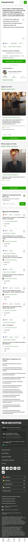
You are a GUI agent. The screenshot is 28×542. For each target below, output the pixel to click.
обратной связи (5, 536)
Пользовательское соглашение (8, 498)
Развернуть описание (7, 57)
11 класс (16, 337)
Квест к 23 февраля (7, 325)
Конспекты (17, 288)
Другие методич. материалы (15, 46)
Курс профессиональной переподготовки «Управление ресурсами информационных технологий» (11, 406)
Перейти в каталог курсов (8, 89)
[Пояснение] (13, 68)
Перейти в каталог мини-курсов (10, 146)
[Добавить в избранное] (23, 19)
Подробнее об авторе (7, 79)
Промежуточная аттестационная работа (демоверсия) (14, 343)
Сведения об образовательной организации (11, 496)
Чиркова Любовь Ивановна (15, 71)
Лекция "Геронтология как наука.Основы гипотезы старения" (12, 256)
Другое (4, 46)
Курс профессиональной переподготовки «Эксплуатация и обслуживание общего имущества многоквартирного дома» (13, 412)
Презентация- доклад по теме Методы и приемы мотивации (13, 218)
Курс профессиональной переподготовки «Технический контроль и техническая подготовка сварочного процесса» (13, 401)
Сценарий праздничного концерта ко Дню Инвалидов (13, 275)
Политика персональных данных (9, 503)
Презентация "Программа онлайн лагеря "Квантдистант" (12, 307)
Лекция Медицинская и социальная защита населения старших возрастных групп (13, 237)
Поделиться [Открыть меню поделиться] (14, 65)
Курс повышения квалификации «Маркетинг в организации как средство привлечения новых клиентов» (12, 369)
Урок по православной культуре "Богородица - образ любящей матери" (13, 291)
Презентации (17, 214)
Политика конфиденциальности (8, 500)
